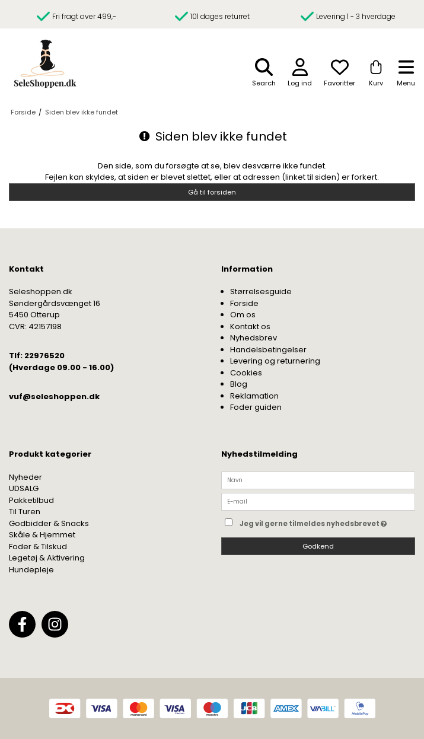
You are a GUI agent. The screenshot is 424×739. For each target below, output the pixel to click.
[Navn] (318, 479)
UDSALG (24, 488)
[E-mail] (318, 501)
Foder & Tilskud (38, 546)
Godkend (318, 546)
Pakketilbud (31, 500)
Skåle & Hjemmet (42, 534)
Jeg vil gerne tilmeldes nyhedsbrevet (327, 521)
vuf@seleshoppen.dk (54, 396)
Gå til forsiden (212, 192)
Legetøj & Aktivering (47, 557)
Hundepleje (31, 569)
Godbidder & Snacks (49, 523)
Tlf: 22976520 (37, 355)
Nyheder (25, 477)
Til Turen (24, 511)
